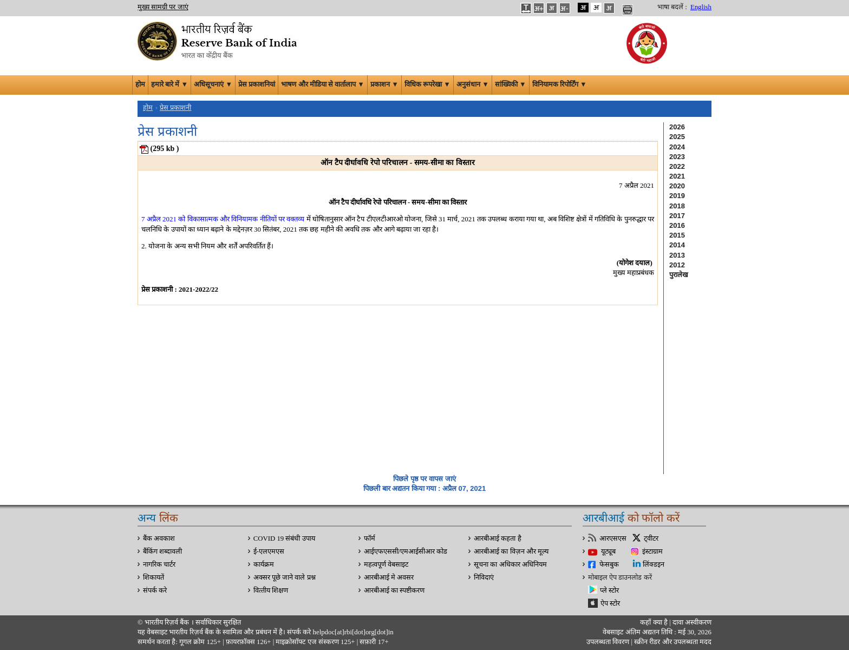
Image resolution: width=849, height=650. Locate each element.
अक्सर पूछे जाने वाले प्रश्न (284, 577)
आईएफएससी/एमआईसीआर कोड (406, 551)
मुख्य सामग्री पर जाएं (163, 7)
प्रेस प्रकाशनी (175, 107)
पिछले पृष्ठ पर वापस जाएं (424, 479)
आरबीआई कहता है (497, 538)
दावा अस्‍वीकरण (691, 622)
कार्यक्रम (263, 564)
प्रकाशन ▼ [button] (384, 84)
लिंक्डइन (653, 564)
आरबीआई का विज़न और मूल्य (511, 551)
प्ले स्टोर (609, 590)
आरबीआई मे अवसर (389, 577)
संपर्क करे (155, 590)
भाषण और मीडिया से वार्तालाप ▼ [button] (322, 84)
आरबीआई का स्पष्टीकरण (394, 590)
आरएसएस (612, 538)
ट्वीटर (651, 538)
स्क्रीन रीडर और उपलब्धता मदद (671, 642)
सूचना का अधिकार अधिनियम (510, 564)
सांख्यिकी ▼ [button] (510, 84)
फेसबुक (609, 564)
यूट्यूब (608, 551)
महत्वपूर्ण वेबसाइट (386, 564)
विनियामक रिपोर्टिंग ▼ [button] (559, 84)
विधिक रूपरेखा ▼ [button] (427, 84)
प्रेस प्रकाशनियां (256, 84)
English (700, 7)
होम (140, 84)
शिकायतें (153, 577)
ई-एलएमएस (268, 551)
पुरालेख (678, 275)
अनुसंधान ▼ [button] (472, 84)
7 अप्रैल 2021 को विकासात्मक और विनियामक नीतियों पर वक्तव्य (222, 219)
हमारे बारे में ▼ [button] (169, 84)
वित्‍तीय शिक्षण (270, 590)
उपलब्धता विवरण (607, 642)
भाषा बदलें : (672, 7)
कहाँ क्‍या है (654, 622)
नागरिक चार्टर (159, 564)
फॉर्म (369, 538)
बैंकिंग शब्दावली (162, 551)
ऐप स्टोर (610, 603)
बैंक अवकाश (159, 538)
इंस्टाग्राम (652, 551)
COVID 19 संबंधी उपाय (284, 538)
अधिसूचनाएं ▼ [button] (213, 84)
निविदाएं (484, 577)
